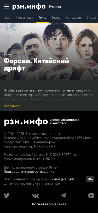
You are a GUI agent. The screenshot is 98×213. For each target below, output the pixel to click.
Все (7, 17)
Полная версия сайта (49, 204)
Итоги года (24, 17)
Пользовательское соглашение (29, 171)
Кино (42, 17)
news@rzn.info (64, 179)
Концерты (74, 17)
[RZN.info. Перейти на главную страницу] (37, 6)
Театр (56, 17)
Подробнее (12, 106)
